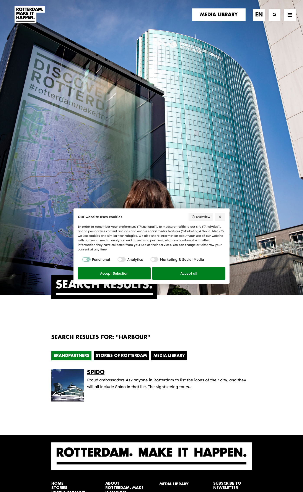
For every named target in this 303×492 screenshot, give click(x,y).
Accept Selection (114, 273)
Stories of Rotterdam (121, 206)
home (57, 334)
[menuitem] (220, 19)
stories (59, 338)
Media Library (169, 206)
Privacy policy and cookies (173, 474)
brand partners (68, 343)
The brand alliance (122, 355)
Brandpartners (71, 206)
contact (61, 356)
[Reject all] (220, 217)
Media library (171, 347)
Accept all (188, 273)
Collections (169, 354)
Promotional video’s (178, 374)
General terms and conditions (132, 474)
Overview (201, 217)
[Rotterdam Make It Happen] (29, 19)
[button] (53, 453)
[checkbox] (94, 259)
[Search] (272, 19)
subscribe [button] (227, 356)
